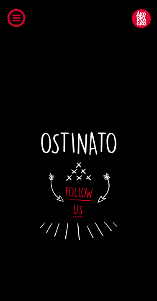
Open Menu (19, 19)
